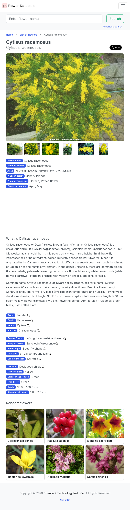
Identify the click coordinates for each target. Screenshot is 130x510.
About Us (65, 500)
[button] (14, 149)
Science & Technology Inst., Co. (64, 493)
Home (9, 34)
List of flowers (28, 34)
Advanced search (112, 26)
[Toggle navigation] (123, 6)
